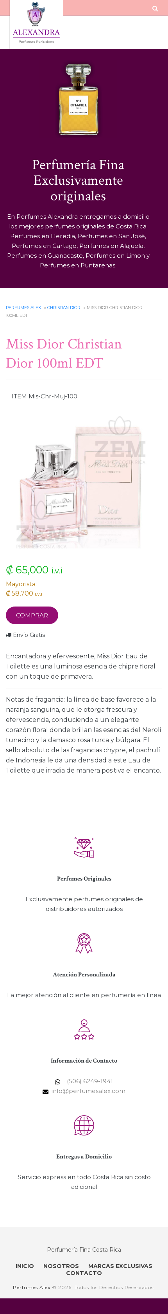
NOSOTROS (61, 1266)
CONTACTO (84, 1273)
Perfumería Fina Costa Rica (84, 1249)
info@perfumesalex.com (88, 1091)
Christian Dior (63, 307)
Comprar (32, 615)
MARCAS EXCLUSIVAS (120, 1266)
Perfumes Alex (23, 307)
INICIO (25, 1266)
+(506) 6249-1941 (88, 1081)
